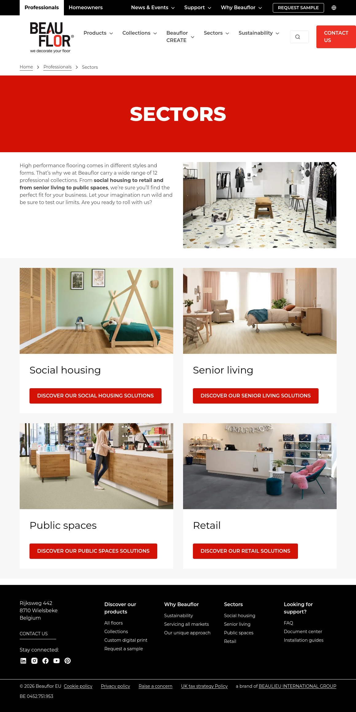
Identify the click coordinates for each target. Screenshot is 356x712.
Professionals (42, 7)
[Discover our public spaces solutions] (93, 551)
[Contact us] (38, 634)
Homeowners (86, 7)
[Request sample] (298, 8)
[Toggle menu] (111, 33)
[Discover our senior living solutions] (256, 396)
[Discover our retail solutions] (245, 551)
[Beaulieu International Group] (297, 686)
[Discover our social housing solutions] (95, 396)
